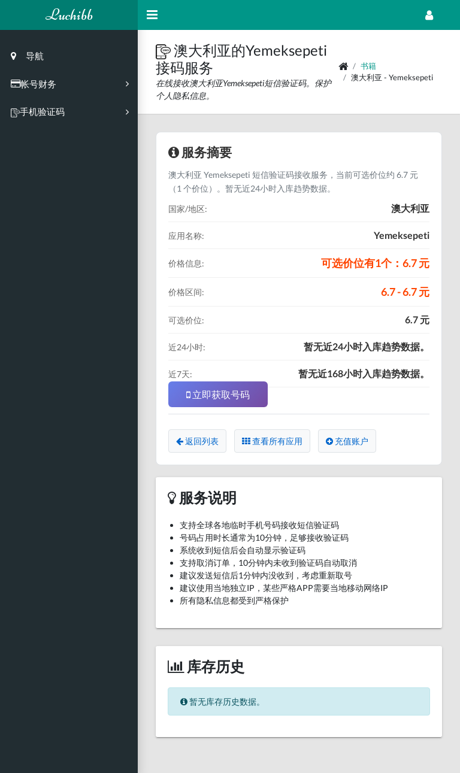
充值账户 (347, 441)
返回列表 (197, 441)
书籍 (368, 66)
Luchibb (69, 14)
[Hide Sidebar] (152, 15)
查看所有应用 (272, 441)
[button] (165, 50)
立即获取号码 (218, 394)
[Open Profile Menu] (429, 15)
